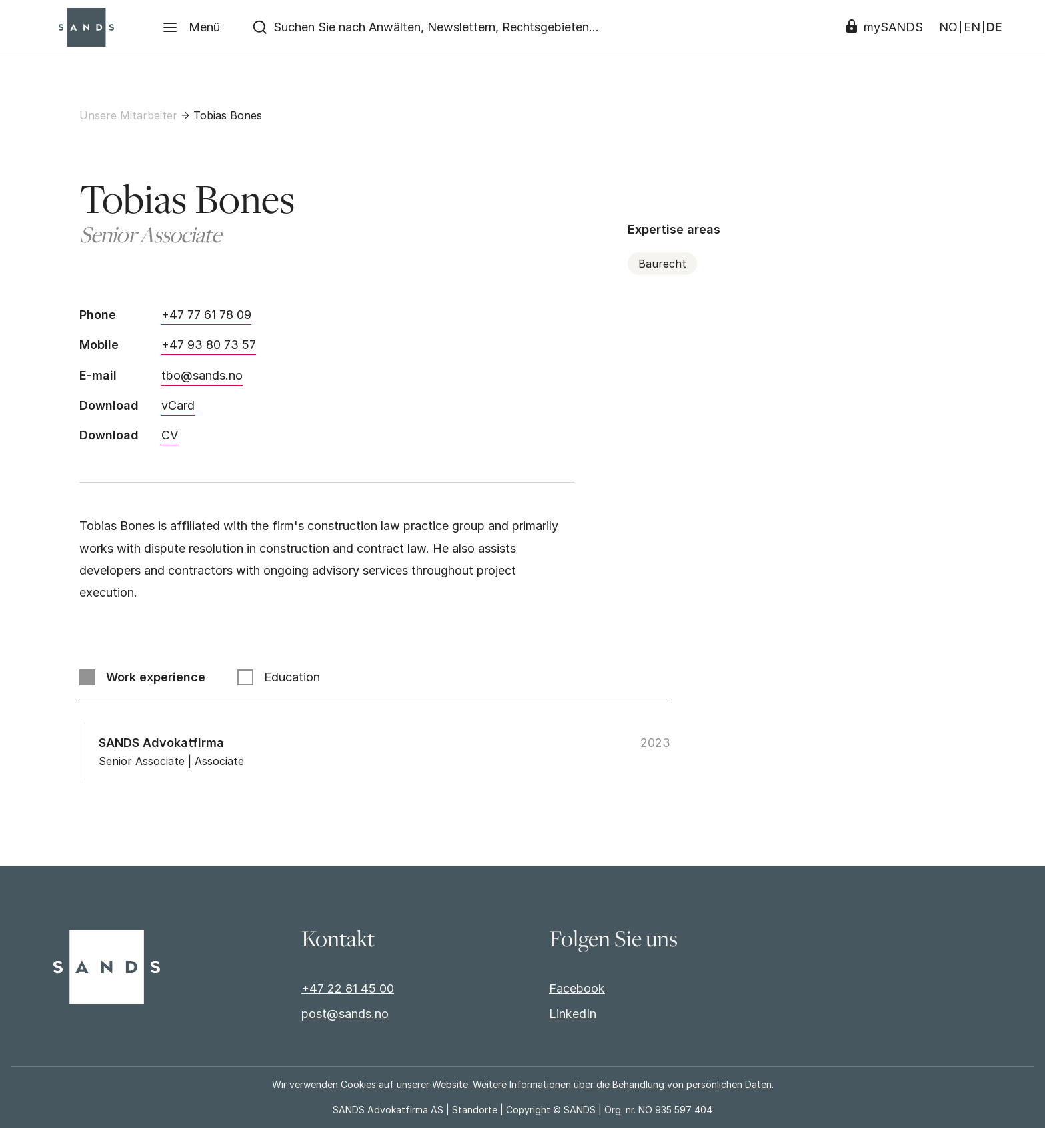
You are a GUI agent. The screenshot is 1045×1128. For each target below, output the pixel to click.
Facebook (577, 988)
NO (948, 27)
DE (994, 27)
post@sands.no (345, 1014)
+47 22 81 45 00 (347, 988)
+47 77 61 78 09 (206, 315)
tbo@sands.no (202, 375)
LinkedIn (572, 1014)
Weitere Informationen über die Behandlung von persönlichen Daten (622, 1084)
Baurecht (662, 263)
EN (972, 27)
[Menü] (191, 27)
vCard (178, 405)
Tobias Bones (227, 115)
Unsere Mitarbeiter (128, 115)
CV (169, 435)
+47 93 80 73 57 (208, 345)
